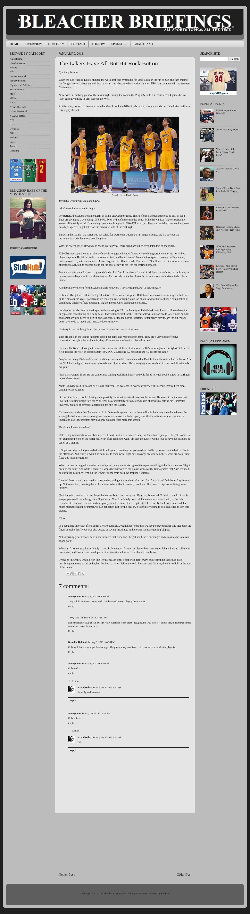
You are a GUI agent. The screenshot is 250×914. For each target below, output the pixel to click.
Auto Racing (16, 59)
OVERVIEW (33, 44)
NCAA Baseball (18, 107)
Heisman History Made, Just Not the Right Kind (228, 228)
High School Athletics (20, 85)
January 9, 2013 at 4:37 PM (93, 617)
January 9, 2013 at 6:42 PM (95, 663)
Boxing (13, 67)
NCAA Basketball (19, 111)
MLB (12, 94)
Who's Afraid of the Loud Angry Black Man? (226, 152)
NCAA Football (17, 115)
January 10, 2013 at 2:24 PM (107, 687)
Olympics (14, 129)
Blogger (165, 893)
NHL (12, 124)
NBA (12, 102)
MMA (13, 98)
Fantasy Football (18, 80)
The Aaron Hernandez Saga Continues (227, 287)
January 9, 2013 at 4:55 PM (101, 642)
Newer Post (67, 874)
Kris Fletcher (85, 687)
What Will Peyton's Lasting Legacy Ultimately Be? (225, 249)
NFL (12, 120)
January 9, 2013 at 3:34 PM (95, 596)
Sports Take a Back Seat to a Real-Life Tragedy (228, 189)
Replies (75, 680)
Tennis (13, 146)
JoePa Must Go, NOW (227, 129)
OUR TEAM (56, 44)
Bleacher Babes (17, 63)
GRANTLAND (143, 44)
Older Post (184, 874)
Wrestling (14, 150)
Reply (71, 606)
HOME (14, 44)
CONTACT (78, 44)
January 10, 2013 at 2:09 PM (96, 713)
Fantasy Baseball (18, 76)
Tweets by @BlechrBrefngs (23, 247)
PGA (12, 133)
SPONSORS (119, 44)
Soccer (13, 142)
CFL (12, 72)
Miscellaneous (17, 89)
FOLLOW (98, 44)
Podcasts (14, 137)
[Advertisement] (125, 842)
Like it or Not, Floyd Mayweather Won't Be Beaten (227, 269)
